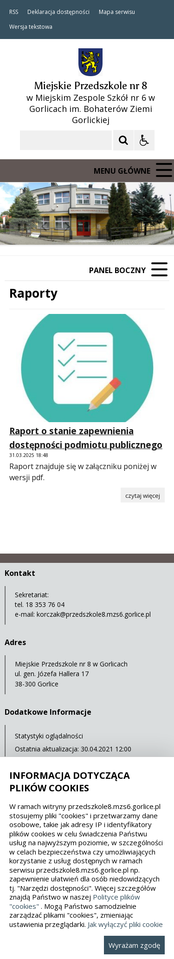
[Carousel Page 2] (99, 227)
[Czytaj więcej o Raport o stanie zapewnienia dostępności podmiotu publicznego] (143, 495)
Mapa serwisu (117, 12)
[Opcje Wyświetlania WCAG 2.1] (144, 140)
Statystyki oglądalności (49, 735)
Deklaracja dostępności (58, 12)
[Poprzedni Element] (44, 226)
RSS (13, 12)
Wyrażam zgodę (134, 945)
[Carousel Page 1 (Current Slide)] (90, 227)
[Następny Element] (67, 226)
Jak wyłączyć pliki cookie (125, 924)
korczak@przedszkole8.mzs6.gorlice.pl (94, 614)
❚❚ (18, 226)
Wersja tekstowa (30, 27)
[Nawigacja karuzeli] (55, 226)
